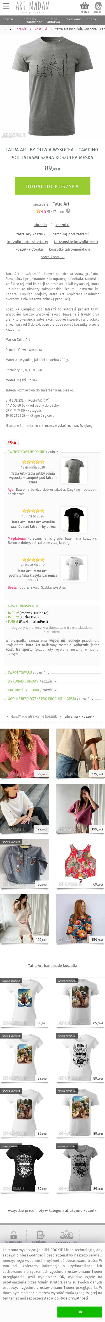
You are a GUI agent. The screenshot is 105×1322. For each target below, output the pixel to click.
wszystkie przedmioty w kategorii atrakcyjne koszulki (52, 1210)
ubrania (40, 225)
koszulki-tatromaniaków (69, 249)
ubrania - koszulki (80, 716)
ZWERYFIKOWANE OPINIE (33, 452)
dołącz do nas (66, 1242)
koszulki (62, 225)
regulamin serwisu (40, 1243)
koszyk (85, 11)
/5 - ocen (50, 211)
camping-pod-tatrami (71, 234)
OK (80, 1312)
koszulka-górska (29, 249)
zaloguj (98, 11)
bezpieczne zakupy (13, 1243)
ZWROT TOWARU (29, 673)
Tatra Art (61, 204)
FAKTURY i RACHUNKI (33, 690)
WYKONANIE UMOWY (32, 681)
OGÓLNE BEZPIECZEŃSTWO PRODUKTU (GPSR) (51, 699)
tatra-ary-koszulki (31, 234)
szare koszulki (53, 257)
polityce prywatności (71, 1298)
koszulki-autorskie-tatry (27, 242)
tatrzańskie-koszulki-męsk (76, 242)
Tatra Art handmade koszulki (52, 965)
